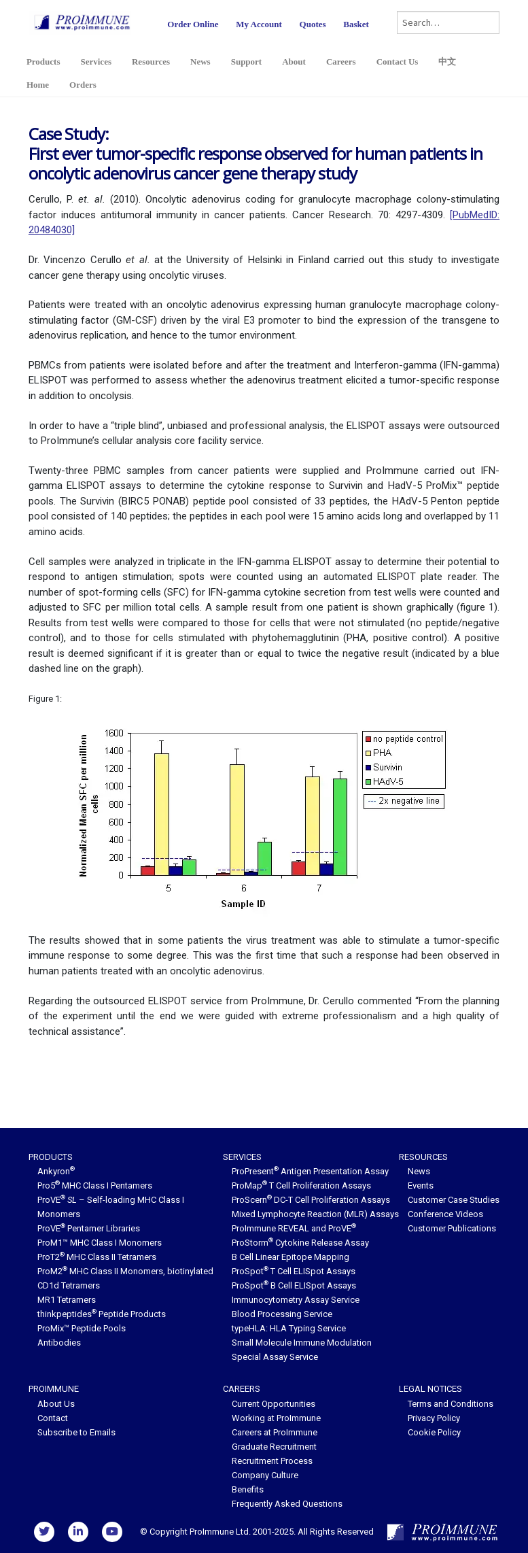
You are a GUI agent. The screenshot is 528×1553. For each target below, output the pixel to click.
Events (421, 1185)
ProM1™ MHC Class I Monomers (99, 1243)
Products (43, 61)
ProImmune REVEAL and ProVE (294, 1228)
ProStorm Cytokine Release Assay (300, 1243)
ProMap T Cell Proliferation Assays (301, 1185)
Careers (341, 61)
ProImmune (54, 1389)
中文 (447, 61)
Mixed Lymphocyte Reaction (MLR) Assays (315, 1214)
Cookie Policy (434, 1432)
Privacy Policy (434, 1418)
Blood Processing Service (282, 1314)
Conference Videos (445, 1214)
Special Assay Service (275, 1357)
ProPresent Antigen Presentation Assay (310, 1171)
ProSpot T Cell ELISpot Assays (293, 1271)
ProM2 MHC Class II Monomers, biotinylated (125, 1271)
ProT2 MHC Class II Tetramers (96, 1257)
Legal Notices (430, 1389)
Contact (52, 1418)
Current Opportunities (273, 1404)
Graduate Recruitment (274, 1446)
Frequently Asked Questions (287, 1504)
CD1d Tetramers (68, 1285)
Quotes (313, 24)
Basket (356, 24)
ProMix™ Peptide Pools (81, 1328)
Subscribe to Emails (76, 1432)
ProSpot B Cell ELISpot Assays (294, 1285)
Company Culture (265, 1475)
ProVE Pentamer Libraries (88, 1228)
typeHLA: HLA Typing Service (289, 1328)
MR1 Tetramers (66, 1300)
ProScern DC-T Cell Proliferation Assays (311, 1200)
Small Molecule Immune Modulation (302, 1342)
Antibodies (59, 1342)
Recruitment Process (272, 1461)
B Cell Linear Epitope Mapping (290, 1257)
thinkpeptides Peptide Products (101, 1314)
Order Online (192, 24)
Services (95, 61)
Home (38, 85)
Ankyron (56, 1171)
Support (246, 61)
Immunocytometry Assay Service (295, 1300)
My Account (259, 24)
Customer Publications (452, 1228)
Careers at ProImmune (274, 1432)
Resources (151, 61)
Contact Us (397, 61)
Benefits (248, 1489)
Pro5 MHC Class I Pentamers (94, 1185)
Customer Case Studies (453, 1200)
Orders (82, 85)
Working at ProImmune (276, 1418)
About (294, 61)
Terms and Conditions (450, 1404)
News (200, 61)
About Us (56, 1404)
